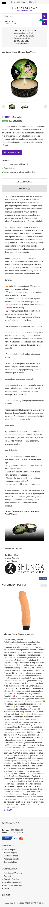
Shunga (14, 561)
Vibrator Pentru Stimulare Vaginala (19, 634)
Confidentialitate (10, 862)
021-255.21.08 (18, 2)
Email (32, 2)
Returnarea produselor (13, 885)
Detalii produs (24, 182)
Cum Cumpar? (10, 850)
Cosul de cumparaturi (12, 882)
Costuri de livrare (11, 856)
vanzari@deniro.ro (18, 833)
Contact (7, 888)
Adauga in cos (14, 152)
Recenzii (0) (24, 188)
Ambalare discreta (11, 859)
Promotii (7, 876)
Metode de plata (10, 853)
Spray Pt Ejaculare (11, 879)
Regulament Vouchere (13, 873)
